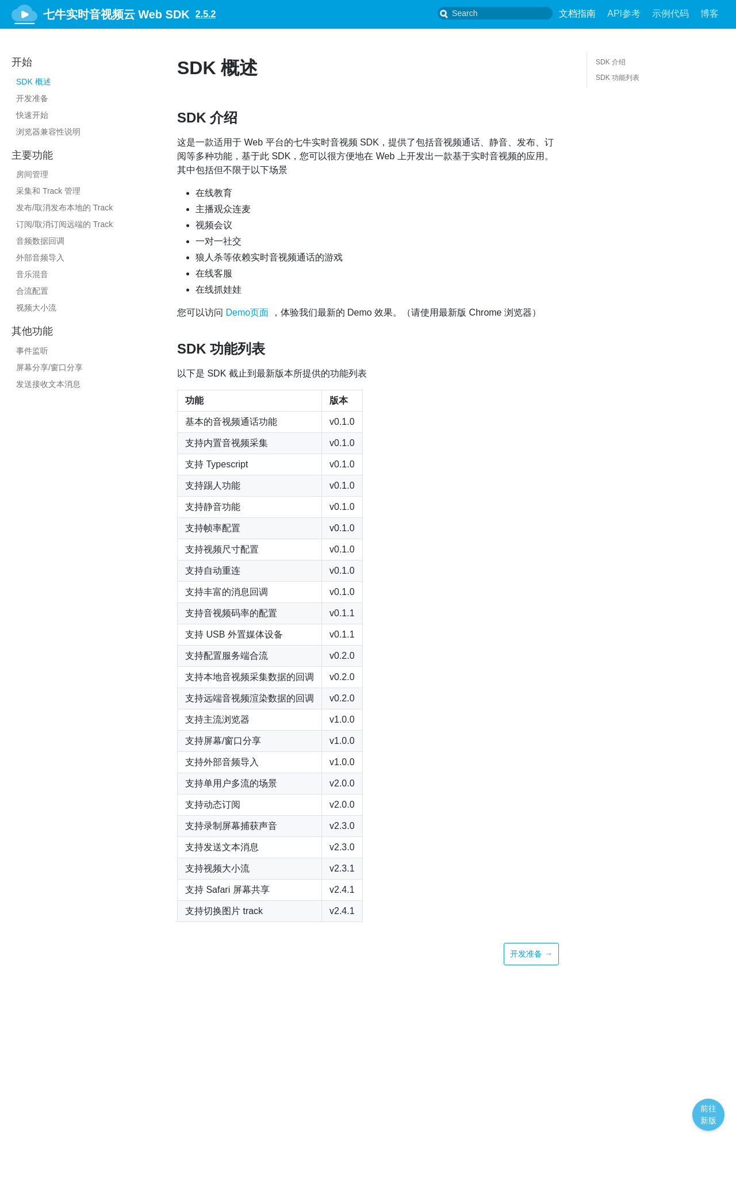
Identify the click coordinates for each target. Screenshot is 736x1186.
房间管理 (32, 174)
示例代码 (670, 13)
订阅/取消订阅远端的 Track (64, 224)
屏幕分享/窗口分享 (49, 367)
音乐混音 (32, 274)
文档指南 (577, 13)
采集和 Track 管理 (48, 190)
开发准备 (32, 98)
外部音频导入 (40, 257)
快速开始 (32, 115)
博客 (709, 13)
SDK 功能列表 (617, 78)
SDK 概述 (33, 81)
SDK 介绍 (611, 62)
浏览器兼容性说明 (48, 131)
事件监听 (32, 350)
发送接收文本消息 (48, 384)
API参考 (624, 13)
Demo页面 (247, 312)
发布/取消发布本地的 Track (64, 207)
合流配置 (32, 290)
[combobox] (504, 13)
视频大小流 (36, 307)
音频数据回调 (40, 240)
